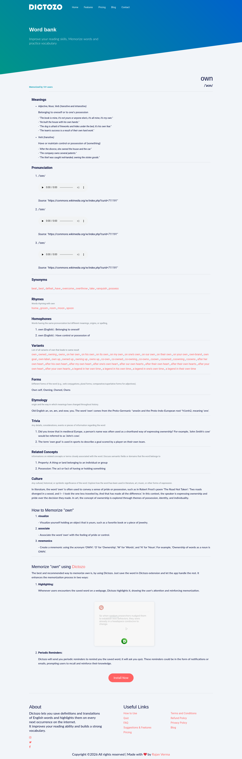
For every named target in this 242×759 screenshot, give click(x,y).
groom (44, 308)
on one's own (132, 354)
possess (114, 288)
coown (155, 359)
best (41, 288)
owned (42, 354)
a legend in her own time (86, 368)
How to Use (130, 713)
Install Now (121, 678)
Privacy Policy (179, 722)
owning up (81, 359)
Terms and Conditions (183, 713)
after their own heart (157, 364)
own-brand (195, 354)
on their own (164, 354)
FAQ (125, 722)
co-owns (144, 359)
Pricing (102, 7)
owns (61, 354)
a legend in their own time (181, 368)
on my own (116, 354)
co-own (105, 359)
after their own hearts (183, 364)
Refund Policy (179, 718)
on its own (102, 354)
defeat (49, 288)
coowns (191, 359)
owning (52, 354)
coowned (165, 359)
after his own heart (56, 364)
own (34, 354)
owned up (67, 359)
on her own (73, 354)
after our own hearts (132, 364)
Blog (113, 7)
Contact (125, 7)
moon (61, 308)
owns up (94, 359)
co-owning (131, 359)
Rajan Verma (161, 754)
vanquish (101, 288)
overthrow (82, 288)
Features (88, 7)
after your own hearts (57, 368)
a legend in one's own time (148, 368)
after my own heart (80, 364)
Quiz (126, 718)
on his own (88, 354)
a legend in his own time (117, 368)
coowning (178, 359)
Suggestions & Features (137, 727)
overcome (68, 288)
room (53, 308)
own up (56, 359)
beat (34, 288)
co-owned (117, 359)
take (92, 288)
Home (75, 7)
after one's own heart (105, 364)
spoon (70, 308)
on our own (148, 354)
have (58, 288)
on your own (180, 354)
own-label (44, 359)
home (35, 308)
